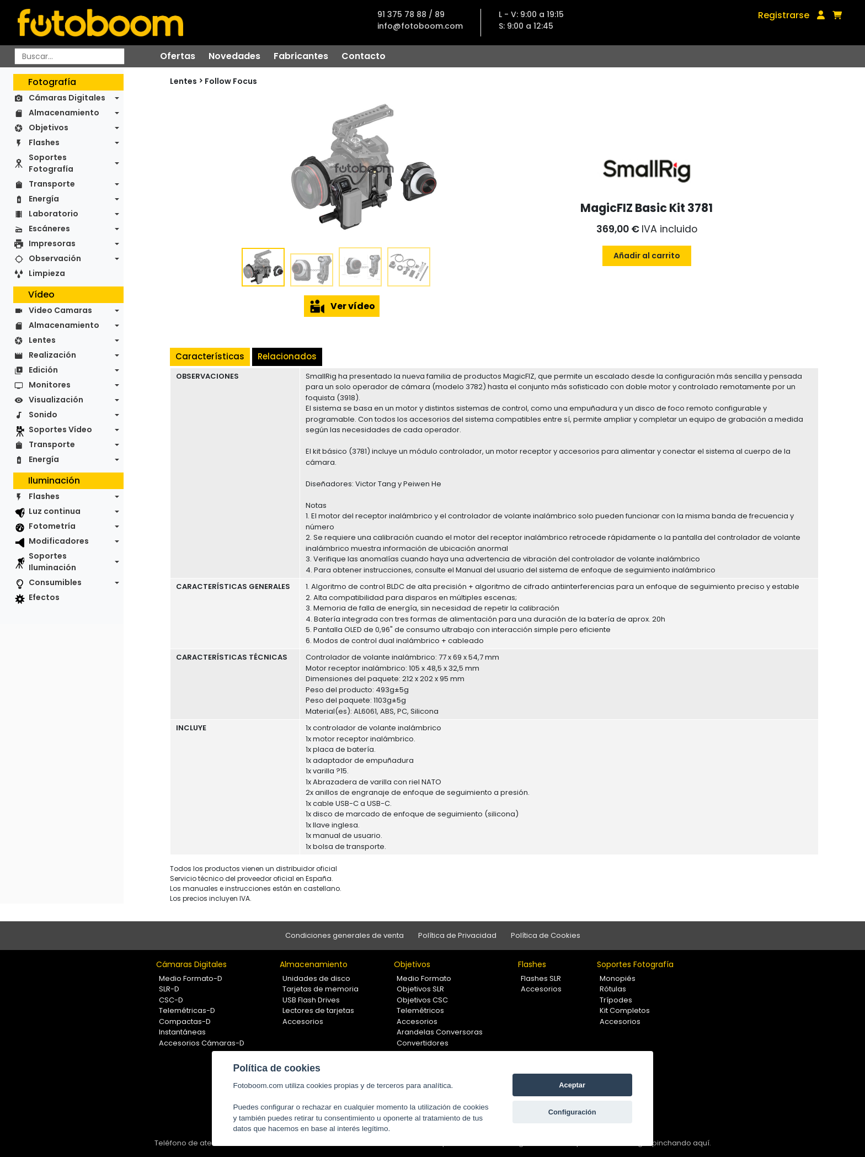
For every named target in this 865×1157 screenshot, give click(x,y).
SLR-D (169, 989)
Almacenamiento (64, 112)
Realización (52, 354)
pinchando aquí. (681, 1143)
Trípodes (616, 1000)
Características (209, 356)
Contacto (363, 56)
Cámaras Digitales (67, 97)
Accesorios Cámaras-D (201, 1043)
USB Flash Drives (311, 1000)
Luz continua (55, 511)
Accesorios (302, 1021)
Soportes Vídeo (60, 429)
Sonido (43, 414)
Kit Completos (625, 1010)
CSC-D (171, 1000)
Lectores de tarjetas (318, 1010)
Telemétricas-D (187, 1010)
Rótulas (613, 989)
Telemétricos (420, 1010)
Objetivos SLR (420, 989)
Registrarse (783, 15)
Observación (55, 258)
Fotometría (52, 526)
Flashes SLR (541, 978)
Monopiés (618, 978)
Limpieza (47, 273)
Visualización (56, 399)
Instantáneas (182, 1032)
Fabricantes (301, 56)
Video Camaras (60, 310)
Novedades (234, 56)
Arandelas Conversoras (440, 1032)
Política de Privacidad (457, 935)
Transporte (52, 183)
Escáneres (49, 228)
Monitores (50, 384)
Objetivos (48, 127)
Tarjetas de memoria (320, 989)
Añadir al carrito (646, 255)
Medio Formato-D (190, 978)
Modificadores (59, 540)
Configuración (572, 1112)
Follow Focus (231, 81)
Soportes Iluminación (52, 561)
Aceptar (572, 1085)
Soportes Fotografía (51, 163)
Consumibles (55, 582)
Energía (44, 198)
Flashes (44, 142)
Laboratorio (53, 213)
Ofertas (177, 56)
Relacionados (287, 356)
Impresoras (52, 243)
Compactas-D (185, 1021)
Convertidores (422, 1043)
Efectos (44, 597)
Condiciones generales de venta (344, 935)
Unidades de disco (316, 978)
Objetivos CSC (422, 1000)
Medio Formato (424, 978)
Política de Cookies (545, 935)
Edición (43, 369)
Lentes (42, 340)
